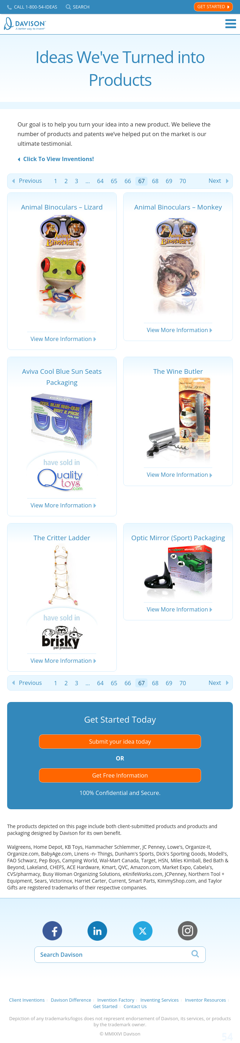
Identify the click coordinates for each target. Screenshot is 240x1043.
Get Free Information (120, 775)
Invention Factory (116, 1000)
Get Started (211, 7)
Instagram (188, 931)
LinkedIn (97, 931)
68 (155, 181)
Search (81, 7)
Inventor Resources (205, 1000)
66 (128, 181)
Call (35, 7)
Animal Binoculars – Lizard (62, 206)
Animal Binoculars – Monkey (178, 206)
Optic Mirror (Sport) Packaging (178, 537)
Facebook (52, 931)
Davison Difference (71, 1000)
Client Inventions (27, 1000)
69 (169, 181)
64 (100, 181)
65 (114, 181)
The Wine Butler (178, 371)
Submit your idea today (120, 741)
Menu (230, 24)
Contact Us (135, 1006)
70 (182, 181)
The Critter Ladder (62, 537)
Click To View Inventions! (58, 159)
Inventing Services (159, 1000)
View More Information (61, 339)
